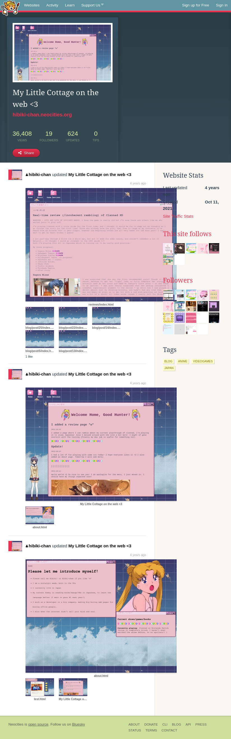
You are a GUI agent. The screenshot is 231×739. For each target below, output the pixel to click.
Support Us (92, 5)
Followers (178, 280)
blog (168, 361)
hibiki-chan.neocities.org (42, 115)
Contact (169, 730)
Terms (151, 730)
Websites (31, 5)
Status (135, 730)
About (134, 724)
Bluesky (78, 724)
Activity (52, 5)
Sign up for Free (195, 5)
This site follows (187, 234)
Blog (176, 724)
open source (38, 724)
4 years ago (138, 183)
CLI (164, 724)
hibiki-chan (38, 174)
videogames (203, 361)
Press (201, 724)
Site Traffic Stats (178, 216)
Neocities (16, 724)
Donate (151, 724)
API (188, 724)
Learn (70, 5)
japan (169, 368)
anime (182, 361)
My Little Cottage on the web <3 (99, 174)
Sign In (222, 5)
